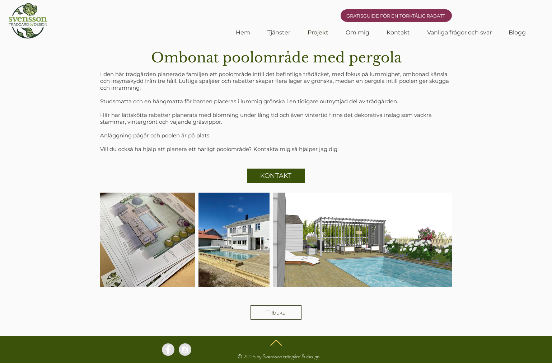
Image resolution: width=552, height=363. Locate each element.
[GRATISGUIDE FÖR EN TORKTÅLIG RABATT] (396, 15)
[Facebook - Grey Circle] (168, 349)
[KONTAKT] (276, 176)
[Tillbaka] (276, 312)
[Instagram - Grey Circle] (185, 349)
